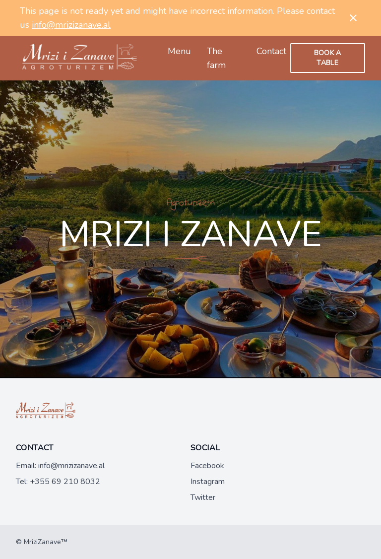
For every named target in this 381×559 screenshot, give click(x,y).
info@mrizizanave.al (71, 25)
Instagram (207, 481)
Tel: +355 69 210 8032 (58, 481)
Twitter (202, 497)
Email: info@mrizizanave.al (60, 465)
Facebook (207, 465)
